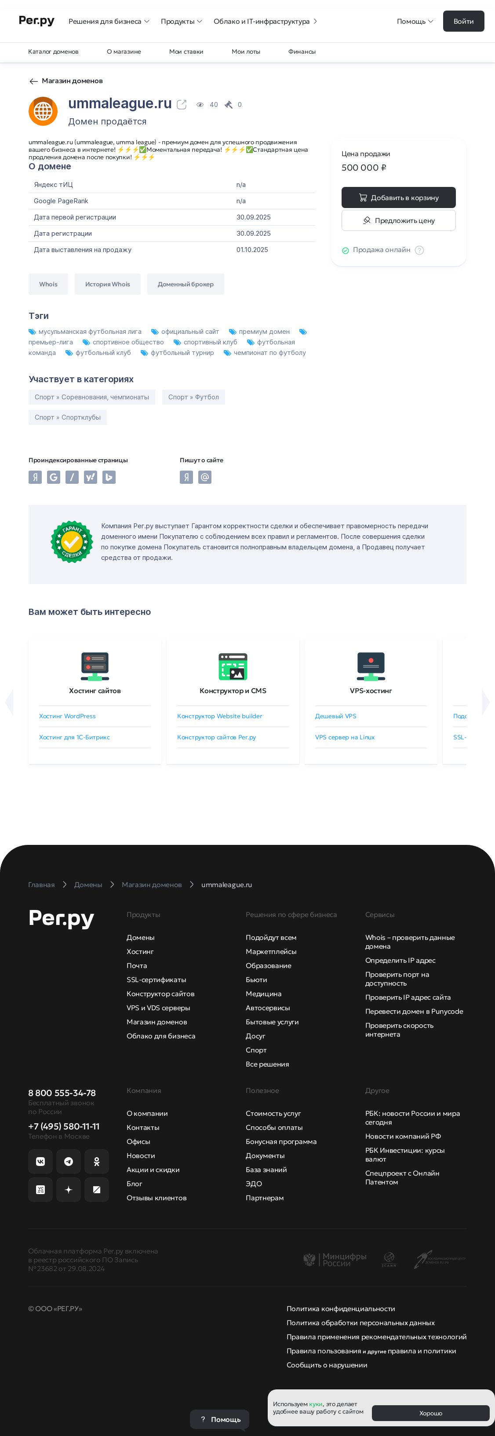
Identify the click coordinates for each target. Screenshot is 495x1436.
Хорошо (430, 1413)
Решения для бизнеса (109, 21)
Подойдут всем (271, 937)
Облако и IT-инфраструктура (266, 21)
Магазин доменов (72, 80)
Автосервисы (268, 1007)
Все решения (267, 1064)
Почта (137, 965)
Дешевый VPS (336, 716)
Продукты (182, 21)
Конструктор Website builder (219, 716)
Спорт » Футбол (193, 397)
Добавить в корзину (404, 197)
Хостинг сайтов (95, 690)
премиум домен (260, 331)
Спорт (256, 1049)
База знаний (266, 1169)
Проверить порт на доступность (397, 978)
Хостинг (140, 951)
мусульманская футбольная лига (86, 331)
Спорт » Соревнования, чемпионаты (92, 397)
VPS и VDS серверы (158, 1007)
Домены (141, 937)
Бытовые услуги (272, 1021)
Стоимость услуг (273, 1113)
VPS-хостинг (371, 690)
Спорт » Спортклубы (68, 417)
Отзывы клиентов (156, 1197)
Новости (141, 1155)
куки (316, 1404)
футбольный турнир (178, 352)
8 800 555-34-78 (62, 1093)
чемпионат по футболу (265, 352)
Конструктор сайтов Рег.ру (216, 737)
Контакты (143, 1127)
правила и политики (422, 1350)
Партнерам (265, 1197)
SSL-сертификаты (156, 979)
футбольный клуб (99, 352)
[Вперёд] (486, 702)
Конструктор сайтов (160, 993)
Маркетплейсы (271, 951)
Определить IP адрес (400, 960)
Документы (265, 1155)
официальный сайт (186, 331)
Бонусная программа (281, 1141)
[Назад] (9, 702)
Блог (134, 1183)
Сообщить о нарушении (327, 1364)
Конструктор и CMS (233, 690)
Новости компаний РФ (403, 1136)
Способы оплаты (274, 1127)
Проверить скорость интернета (399, 1029)
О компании (147, 1113)
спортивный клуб (206, 342)
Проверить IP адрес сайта (408, 997)
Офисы (138, 1141)
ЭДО (254, 1183)
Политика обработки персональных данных (361, 1322)
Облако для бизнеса (161, 1035)
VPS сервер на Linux (345, 737)
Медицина (263, 993)
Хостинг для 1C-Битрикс (74, 737)
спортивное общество (124, 342)
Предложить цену (405, 220)
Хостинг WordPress (67, 716)
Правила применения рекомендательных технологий (377, 1336)
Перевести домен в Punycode (414, 1011)
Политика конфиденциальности (341, 1308)
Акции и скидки (153, 1169)
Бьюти (256, 979)
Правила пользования (324, 1350)
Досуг (255, 1035)
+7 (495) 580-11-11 (64, 1126)
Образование (268, 965)
